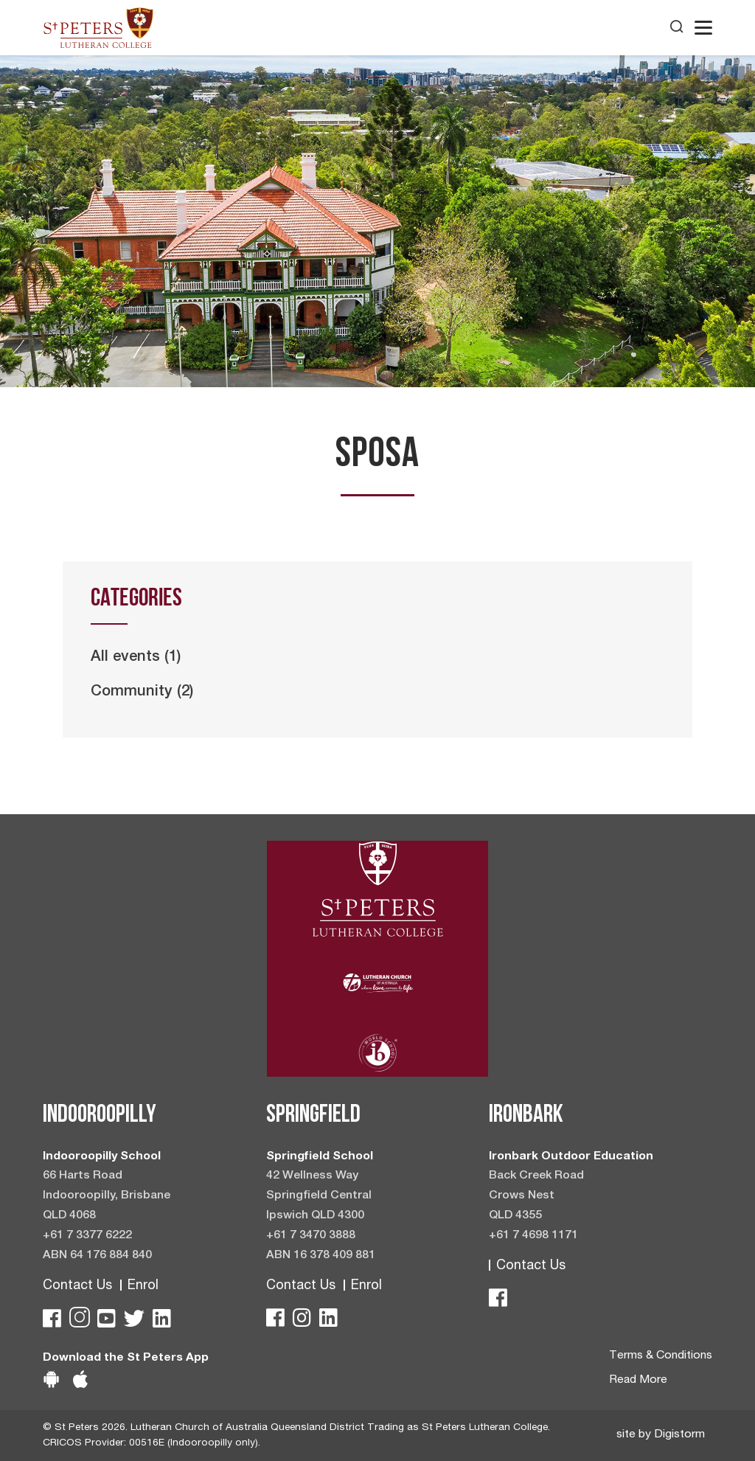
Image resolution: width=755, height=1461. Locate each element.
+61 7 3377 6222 (87, 1236)
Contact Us (77, 1286)
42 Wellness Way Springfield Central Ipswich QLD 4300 (319, 1196)
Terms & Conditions (660, 1356)
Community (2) (142, 692)
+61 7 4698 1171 (533, 1236)
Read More (638, 1381)
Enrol (143, 1286)
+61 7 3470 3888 (310, 1236)
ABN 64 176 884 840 (97, 1256)
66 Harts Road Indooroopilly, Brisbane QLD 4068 (106, 1196)
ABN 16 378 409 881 (320, 1256)
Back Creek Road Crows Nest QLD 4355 (536, 1196)
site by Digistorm (660, 1435)
